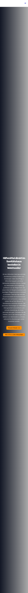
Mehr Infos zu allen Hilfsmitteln (14, 334)
